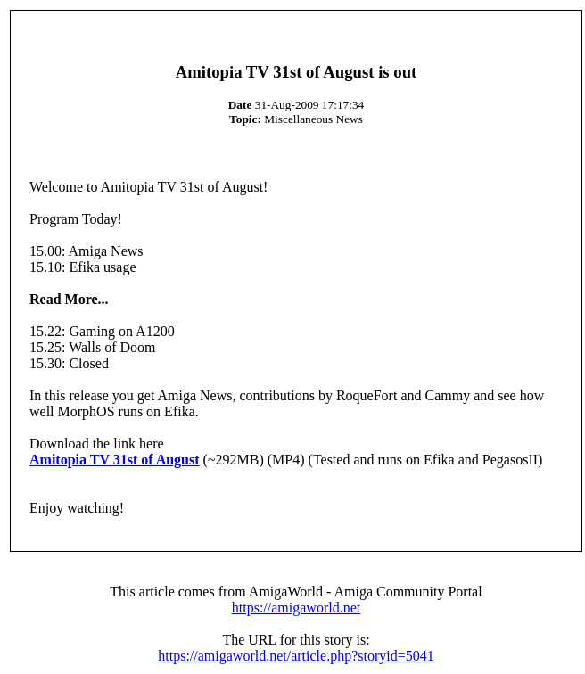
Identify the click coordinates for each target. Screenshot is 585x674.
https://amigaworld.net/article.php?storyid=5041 (295, 655)
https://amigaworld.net (296, 607)
